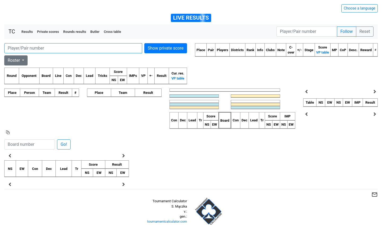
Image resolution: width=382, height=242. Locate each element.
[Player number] (306, 32)
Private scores (48, 32)
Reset (364, 31)
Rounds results (74, 32)
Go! (63, 144)
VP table (177, 78)
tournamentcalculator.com (167, 221)
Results (27, 32)
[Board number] (29, 144)
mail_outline (374, 194)
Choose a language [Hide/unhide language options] (359, 8)
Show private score (166, 48)
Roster (14, 60)
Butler (95, 32)
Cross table (112, 32)
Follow (346, 31)
